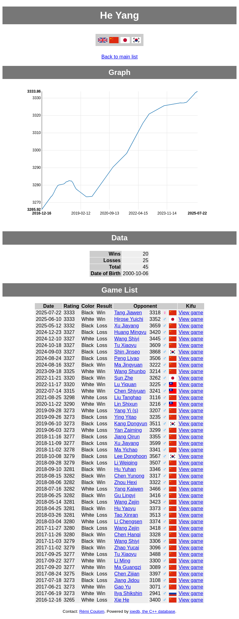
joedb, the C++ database (152, 611)
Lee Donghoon (130, 456)
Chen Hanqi (127, 534)
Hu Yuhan (125, 469)
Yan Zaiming (128, 430)
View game (191, 312)
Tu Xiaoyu (125, 345)
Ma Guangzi (127, 567)
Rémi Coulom (92, 611)
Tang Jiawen (128, 312)
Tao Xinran (126, 515)
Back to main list (119, 56)
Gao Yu (122, 586)
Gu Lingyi (124, 495)
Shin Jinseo (127, 351)
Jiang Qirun (127, 436)
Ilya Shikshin (128, 593)
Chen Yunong (129, 475)
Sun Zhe (123, 378)
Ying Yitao (125, 417)
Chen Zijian (126, 573)
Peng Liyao (126, 358)
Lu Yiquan (125, 384)
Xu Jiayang (126, 325)
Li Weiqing (125, 462)
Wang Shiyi (126, 338)
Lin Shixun (126, 404)
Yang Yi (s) (126, 410)
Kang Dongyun (130, 423)
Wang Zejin (126, 502)
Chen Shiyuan (130, 391)
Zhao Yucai (126, 547)
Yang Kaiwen (128, 489)
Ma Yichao (126, 449)
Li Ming (122, 560)
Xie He (121, 600)
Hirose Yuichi (128, 319)
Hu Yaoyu (125, 508)
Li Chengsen (128, 521)
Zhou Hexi (125, 482)
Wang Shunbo (130, 371)
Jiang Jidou (126, 580)
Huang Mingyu (130, 332)
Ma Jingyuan (128, 364)
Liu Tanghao (127, 397)
